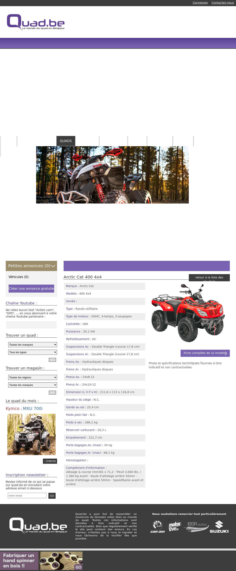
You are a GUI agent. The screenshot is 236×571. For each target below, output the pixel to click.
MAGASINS (87, 141)
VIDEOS (137, 141)
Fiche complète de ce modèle (205, 353)
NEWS (202, 141)
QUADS (66, 141)
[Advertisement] (94, 73)
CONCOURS (159, 141)
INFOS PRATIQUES (18, 151)
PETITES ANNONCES (36, 141)
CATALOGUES (113, 141)
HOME (8, 141)
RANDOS (183, 141)
